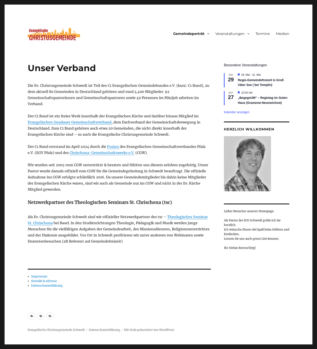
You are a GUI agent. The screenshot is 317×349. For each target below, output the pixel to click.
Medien (282, 34)
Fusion (113, 146)
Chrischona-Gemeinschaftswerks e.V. (102, 153)
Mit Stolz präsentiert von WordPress (149, 330)
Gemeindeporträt (189, 34)
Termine (263, 34)
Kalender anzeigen (236, 112)
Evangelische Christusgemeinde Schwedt (56, 330)
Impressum (39, 276)
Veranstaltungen (230, 34)
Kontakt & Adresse (44, 281)
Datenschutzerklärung (47, 285)
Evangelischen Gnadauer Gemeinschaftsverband (69, 122)
